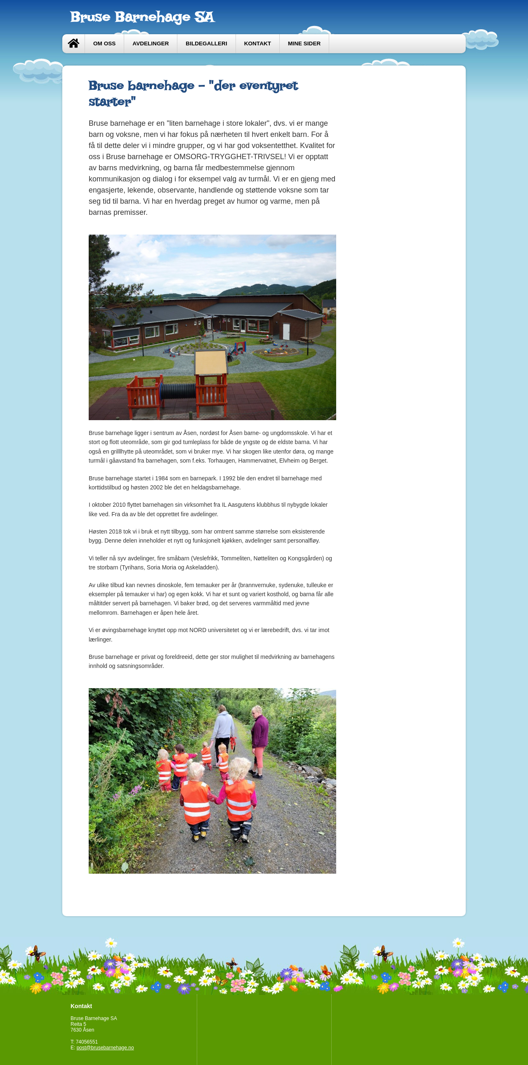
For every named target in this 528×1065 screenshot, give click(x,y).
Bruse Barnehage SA (142, 17)
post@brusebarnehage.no (105, 1048)
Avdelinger (150, 43)
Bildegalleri (206, 43)
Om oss (104, 43)
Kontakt (257, 43)
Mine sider (304, 43)
